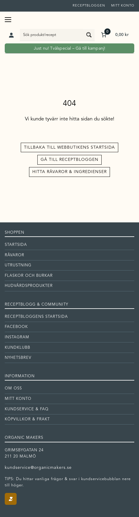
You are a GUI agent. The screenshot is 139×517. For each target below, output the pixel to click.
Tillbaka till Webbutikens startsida (69, 147)
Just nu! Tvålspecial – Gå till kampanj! (70, 48)
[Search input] (51, 35)
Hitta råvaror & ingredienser (69, 172)
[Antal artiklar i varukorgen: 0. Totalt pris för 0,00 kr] (114, 34)
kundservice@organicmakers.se (38, 468)
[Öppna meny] (8, 19)
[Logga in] (11, 35)
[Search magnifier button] (89, 35)
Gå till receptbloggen (69, 160)
